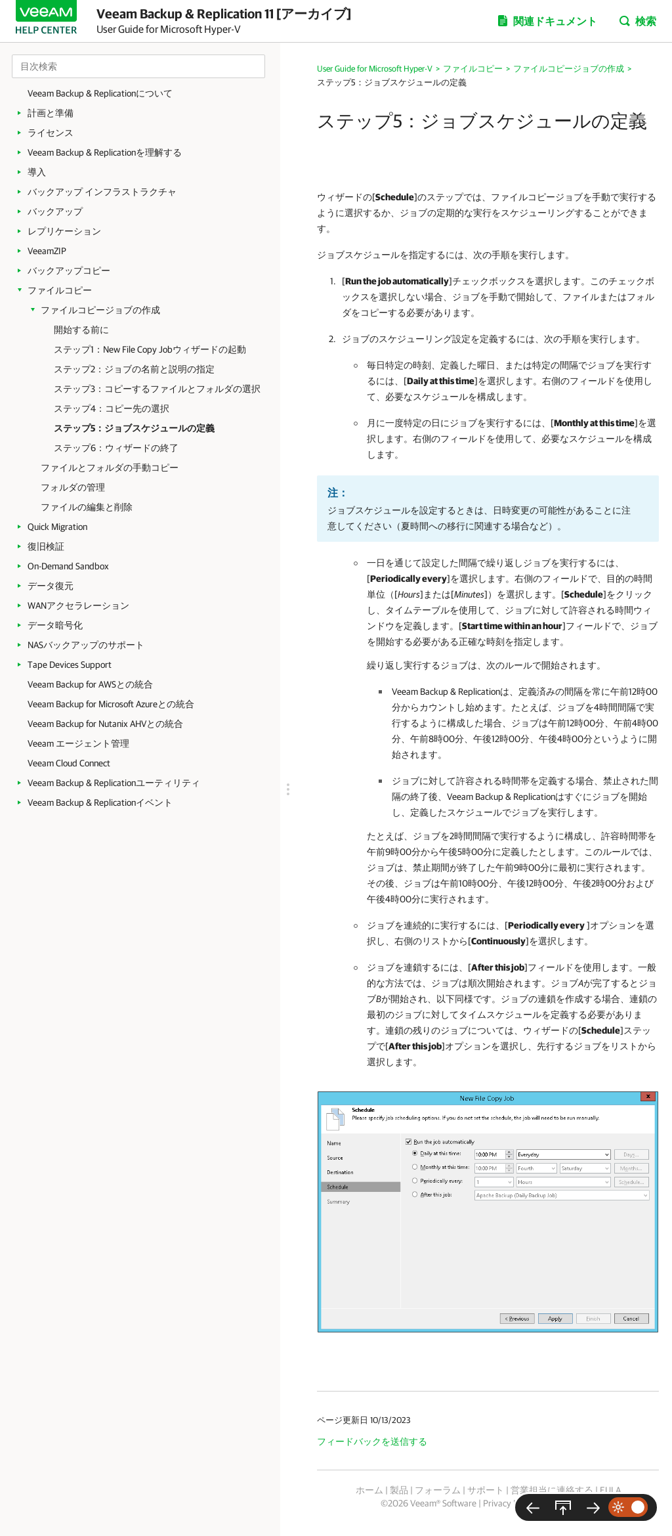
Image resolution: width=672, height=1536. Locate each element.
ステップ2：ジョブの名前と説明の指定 (134, 369)
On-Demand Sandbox (68, 566)
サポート (485, 1490)
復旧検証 (46, 546)
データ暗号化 (55, 625)
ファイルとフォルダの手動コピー (109, 467)
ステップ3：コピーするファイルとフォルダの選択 (157, 389)
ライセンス (51, 132)
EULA (610, 1490)
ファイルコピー (60, 290)
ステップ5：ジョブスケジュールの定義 (134, 428)
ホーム (369, 1490)
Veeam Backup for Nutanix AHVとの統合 (105, 723)
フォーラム (438, 1490)
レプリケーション (64, 231)
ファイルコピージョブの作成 (100, 310)
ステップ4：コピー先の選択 (111, 408)
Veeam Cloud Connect (69, 763)
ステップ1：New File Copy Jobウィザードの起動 (150, 349)
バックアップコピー (69, 270)
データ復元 (51, 586)
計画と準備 (51, 113)
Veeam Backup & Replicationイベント (100, 802)
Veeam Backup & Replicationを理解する (105, 152)
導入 (37, 172)
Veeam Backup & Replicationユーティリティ (114, 783)
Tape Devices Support (70, 664)
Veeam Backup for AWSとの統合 (90, 684)
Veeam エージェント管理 (78, 743)
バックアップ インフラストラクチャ (102, 192)
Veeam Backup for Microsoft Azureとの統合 (111, 704)
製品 (399, 1490)
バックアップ (55, 211)
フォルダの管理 (73, 487)
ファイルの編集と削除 (87, 507)
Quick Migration (57, 526)
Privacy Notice (510, 1503)
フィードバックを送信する (372, 1441)
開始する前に (81, 329)
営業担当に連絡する (552, 1490)
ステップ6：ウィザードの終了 (116, 448)
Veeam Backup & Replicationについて (100, 93)
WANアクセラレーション (78, 605)
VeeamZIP (47, 251)
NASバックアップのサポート (86, 645)
